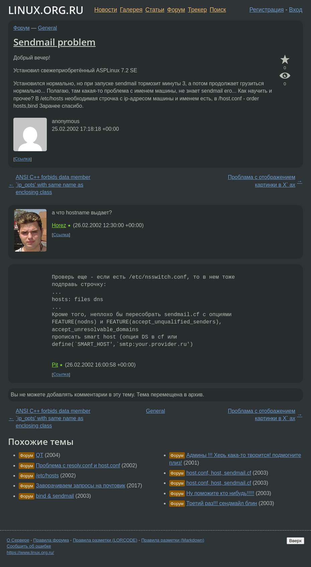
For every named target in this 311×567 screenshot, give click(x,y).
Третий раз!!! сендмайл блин (221, 503)
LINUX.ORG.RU (46, 10)
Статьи (154, 9)
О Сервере (18, 540)
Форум (176, 9)
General (47, 28)
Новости (105, 9)
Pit (55, 365)
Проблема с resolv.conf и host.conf (78, 465)
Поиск (218, 9)
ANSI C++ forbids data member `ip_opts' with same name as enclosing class (53, 184)
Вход (295, 9)
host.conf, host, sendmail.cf (218, 473)
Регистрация (266, 9)
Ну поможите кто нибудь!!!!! (220, 493)
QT (39, 455)
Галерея (131, 9)
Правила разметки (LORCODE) (105, 540)
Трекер (197, 9)
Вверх (295, 540)
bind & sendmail (55, 496)
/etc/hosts (47, 475)
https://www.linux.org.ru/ (30, 552)
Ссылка (22, 159)
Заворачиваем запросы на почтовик (80, 485)
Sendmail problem (54, 41)
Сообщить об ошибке (29, 546)
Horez (59, 225)
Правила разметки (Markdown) (172, 540)
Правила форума (51, 540)
